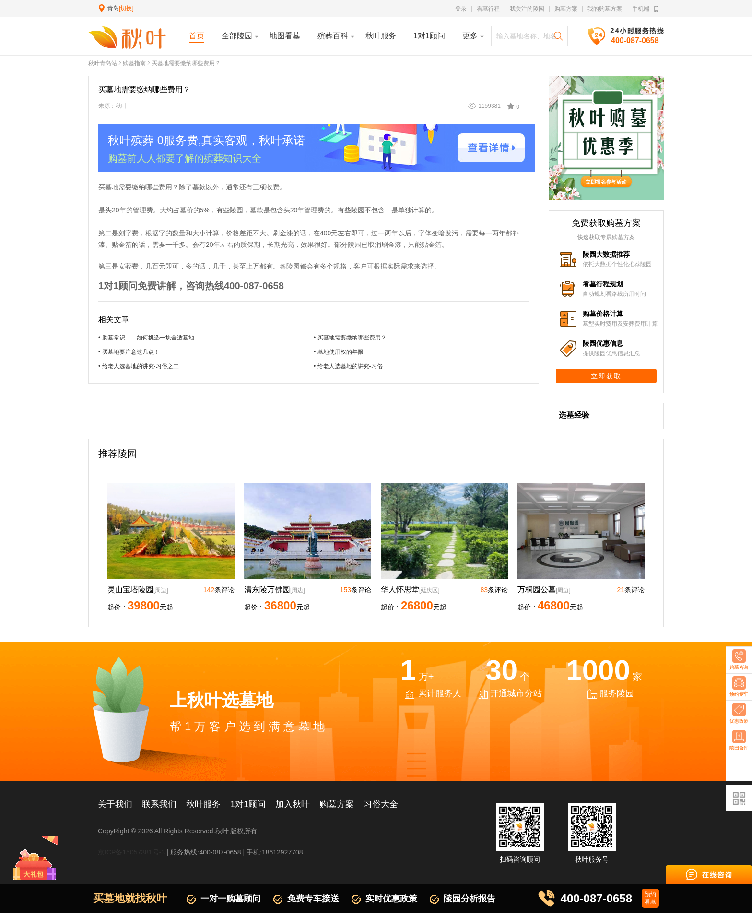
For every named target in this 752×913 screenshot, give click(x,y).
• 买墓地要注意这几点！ (129, 352)
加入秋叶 (292, 804)
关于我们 (115, 804)
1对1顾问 (248, 804)
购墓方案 (565, 8)
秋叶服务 (203, 804)
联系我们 (159, 804)
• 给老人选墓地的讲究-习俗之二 (138, 366)
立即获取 (606, 376)
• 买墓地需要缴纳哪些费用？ (350, 337)
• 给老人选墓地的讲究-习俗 (348, 366)
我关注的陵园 (527, 8)
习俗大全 (381, 804)
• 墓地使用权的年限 (339, 352)
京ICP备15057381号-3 (131, 852)
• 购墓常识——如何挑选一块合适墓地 (146, 337)
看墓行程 (488, 8)
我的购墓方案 (605, 8)
